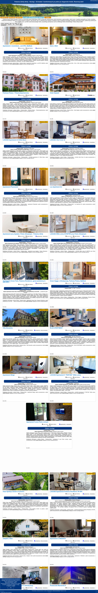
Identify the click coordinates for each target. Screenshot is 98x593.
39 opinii (78, 342)
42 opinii (86, 248)
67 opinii (30, 553)
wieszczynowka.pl (94, 0)
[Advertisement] (49, 461)
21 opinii (37, 60)
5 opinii (85, 506)
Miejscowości (19, 17)
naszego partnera (30, 69)
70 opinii (77, 60)
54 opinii (58, 436)
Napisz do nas (63, 590)
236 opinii (30, 342)
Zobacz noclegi (26, 57)
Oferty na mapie (12, 17)
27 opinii (40, 248)
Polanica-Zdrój (43, 28)
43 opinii (36, 107)
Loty (26, 17)
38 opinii (84, 389)
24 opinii (79, 553)
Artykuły (47, 17)
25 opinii (79, 154)
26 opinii (31, 389)
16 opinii (32, 201)
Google (3, 580)
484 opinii (77, 107)
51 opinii (78, 201)
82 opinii (46, 296)
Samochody (33, 17)
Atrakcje (40, 17)
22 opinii (34, 506)
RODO (13, 585)
